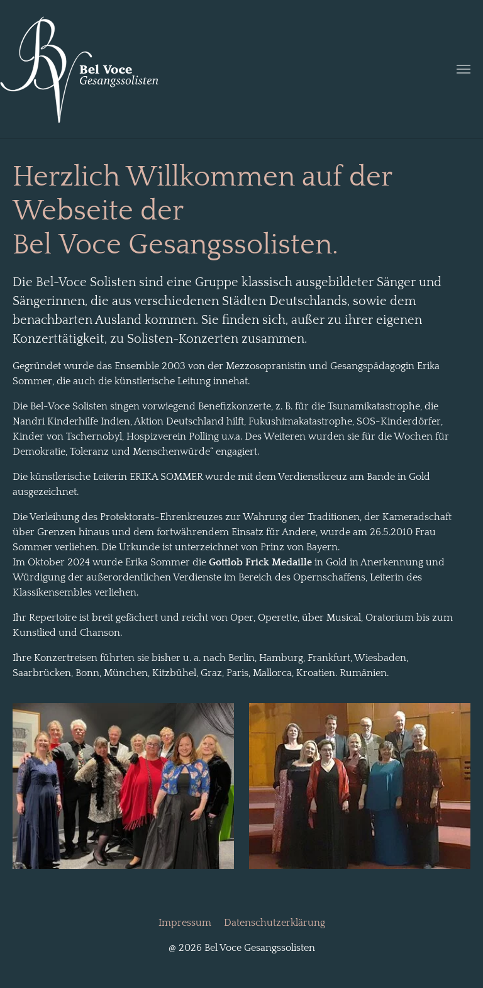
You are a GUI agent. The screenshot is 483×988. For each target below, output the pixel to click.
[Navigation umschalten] (463, 69)
